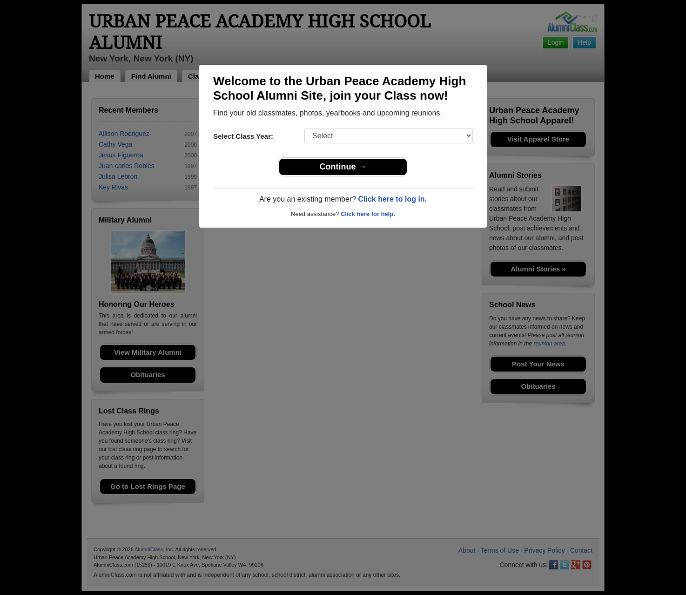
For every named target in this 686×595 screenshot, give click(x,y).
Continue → (343, 166)
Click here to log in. (392, 199)
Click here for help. (368, 213)
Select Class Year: (243, 136)
